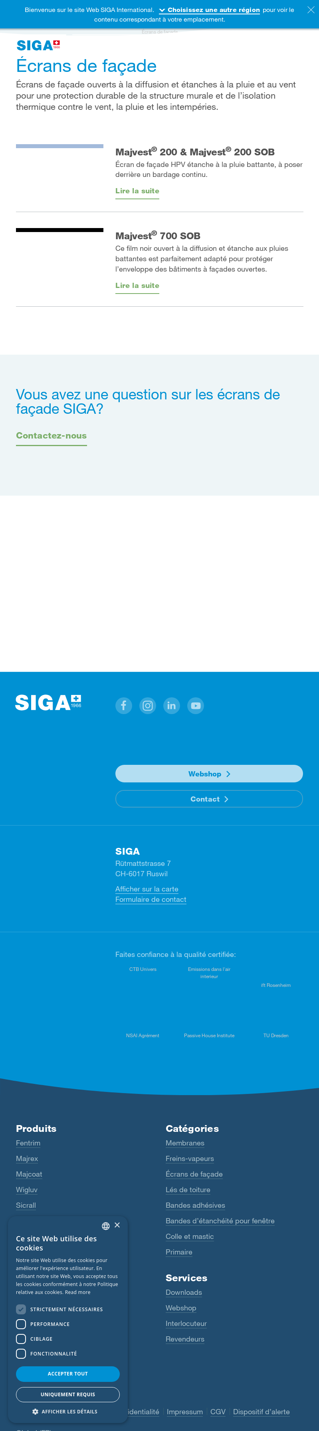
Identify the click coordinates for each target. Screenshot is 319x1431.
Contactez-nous (51, 435)
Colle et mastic (190, 1236)
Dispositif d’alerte (261, 1411)
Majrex (27, 1158)
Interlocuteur (186, 1323)
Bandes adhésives (195, 1205)
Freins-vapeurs (190, 1158)
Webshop (204, 773)
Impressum (185, 1411)
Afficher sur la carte (146, 888)
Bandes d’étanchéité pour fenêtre (220, 1220)
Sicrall (26, 1205)
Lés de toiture (188, 1189)
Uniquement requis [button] (68, 1394)
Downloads (184, 1292)
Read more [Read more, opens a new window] (78, 1292)
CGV (218, 1411)
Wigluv (27, 1189)
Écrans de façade (194, 1173)
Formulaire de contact (150, 899)
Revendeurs (185, 1338)
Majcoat (29, 1173)
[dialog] (68, 1319)
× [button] (117, 1226)
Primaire (179, 1251)
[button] (123, 705)
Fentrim (28, 1142)
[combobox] (106, 1226)
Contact (205, 798)
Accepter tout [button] (68, 1373)
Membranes (185, 1142)
